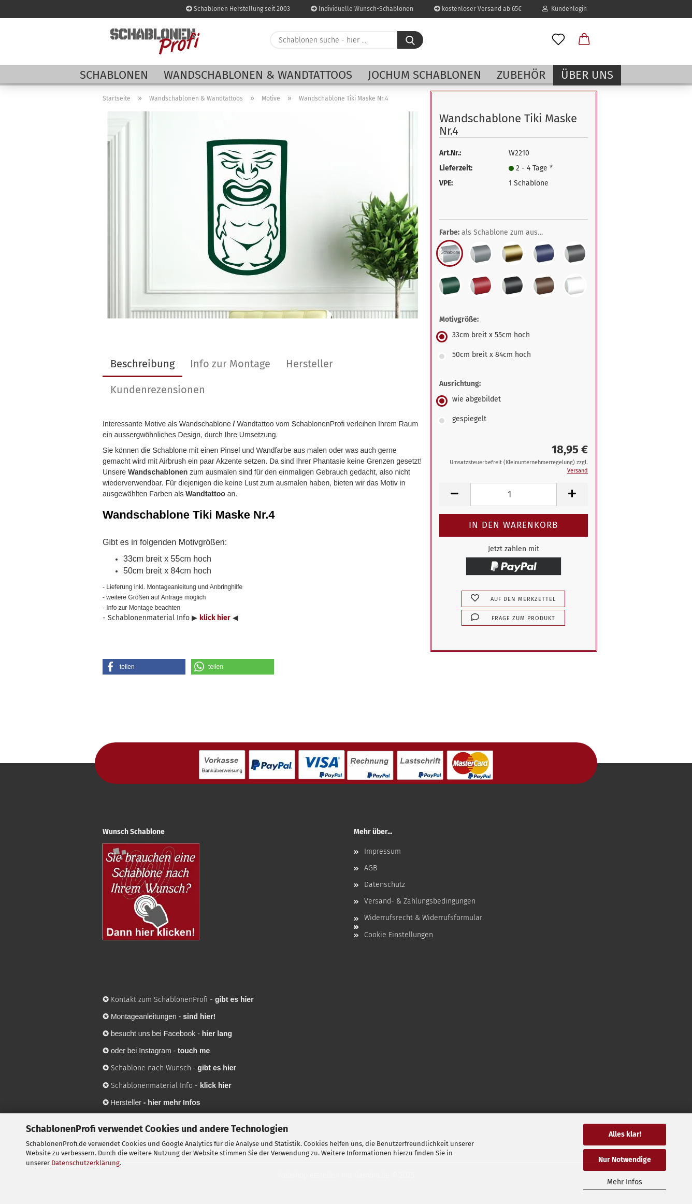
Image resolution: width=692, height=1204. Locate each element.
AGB (370, 868)
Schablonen (114, 75)
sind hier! (199, 1016)
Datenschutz (384, 884)
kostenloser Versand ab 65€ (478, 8)
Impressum (382, 851)
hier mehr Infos (174, 1102)
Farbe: (498, 232)
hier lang (217, 1033)
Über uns (587, 75)
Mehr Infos (624, 1182)
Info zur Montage (230, 363)
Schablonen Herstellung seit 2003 (238, 8)
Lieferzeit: (455, 168)
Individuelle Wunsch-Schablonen (362, 8)
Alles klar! (625, 1134)
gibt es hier (216, 1068)
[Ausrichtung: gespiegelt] (513, 420)
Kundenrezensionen (157, 389)
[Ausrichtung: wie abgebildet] (513, 401)
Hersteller (309, 363)
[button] (584, 40)
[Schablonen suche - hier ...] (410, 40)
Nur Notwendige (624, 1159)
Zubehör (521, 75)
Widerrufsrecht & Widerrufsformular (423, 917)
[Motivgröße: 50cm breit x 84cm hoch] (513, 356)
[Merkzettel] (558, 40)
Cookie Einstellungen (398, 934)
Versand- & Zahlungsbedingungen (419, 901)
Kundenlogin (564, 8)
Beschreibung (142, 363)
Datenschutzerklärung (85, 1163)
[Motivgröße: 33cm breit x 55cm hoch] (513, 336)
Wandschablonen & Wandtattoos (258, 75)
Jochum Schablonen (424, 75)
